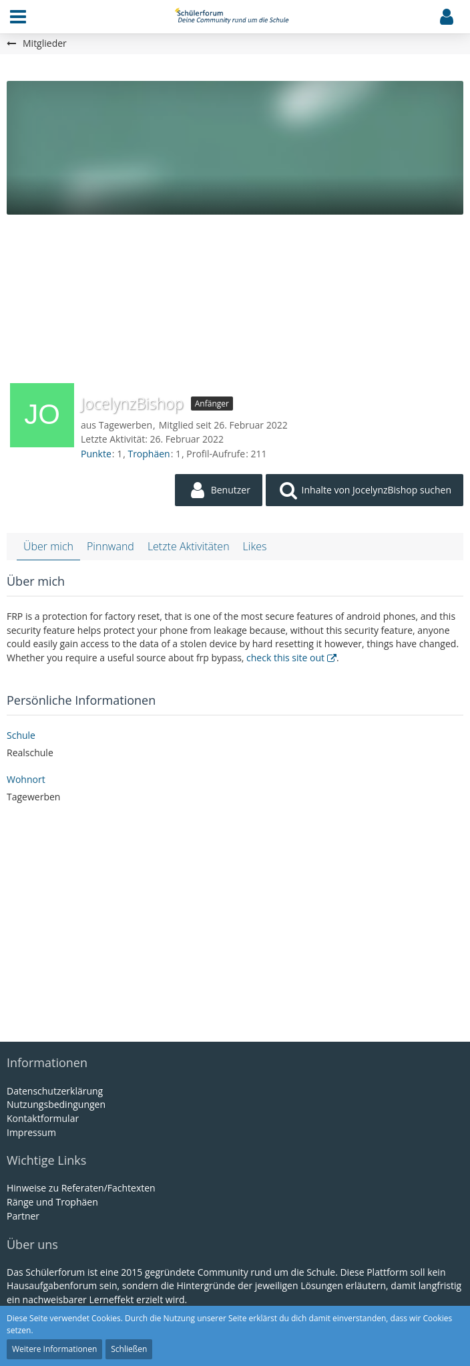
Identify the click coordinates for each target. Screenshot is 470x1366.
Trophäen (149, 453)
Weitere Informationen (54, 1349)
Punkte (96, 453)
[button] (18, 16)
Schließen (129, 1349)
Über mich (48, 546)
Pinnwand (110, 546)
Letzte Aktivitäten (189, 546)
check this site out (285, 657)
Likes (255, 546)
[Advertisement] (235, 294)
